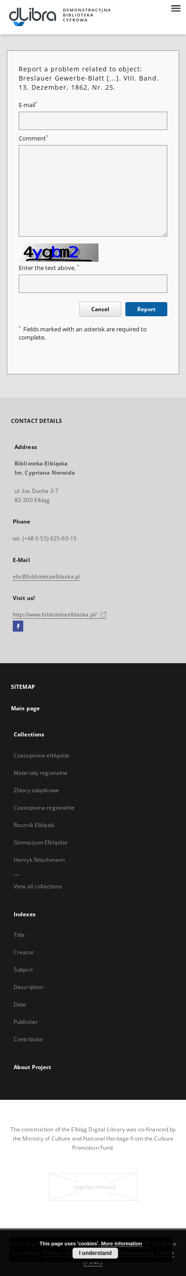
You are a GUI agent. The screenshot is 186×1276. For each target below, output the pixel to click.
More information (121, 1243)
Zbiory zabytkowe (36, 790)
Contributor (28, 1039)
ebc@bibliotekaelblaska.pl (46, 576)
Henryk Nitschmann (39, 860)
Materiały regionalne (40, 773)
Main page (25, 708)
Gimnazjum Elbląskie (40, 842)
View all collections (38, 886)
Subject (23, 969)
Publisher (26, 1022)
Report (146, 309)
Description (28, 987)
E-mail (28, 105)
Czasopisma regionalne (44, 807)
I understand (95, 1253)
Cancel (100, 309)
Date (20, 1004)
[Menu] (175, 7)
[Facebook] (18, 626)
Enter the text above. (49, 268)
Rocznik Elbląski (34, 825)
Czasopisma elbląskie (41, 755)
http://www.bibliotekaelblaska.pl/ (60, 614)
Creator (24, 952)
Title (19, 935)
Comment (33, 138)
